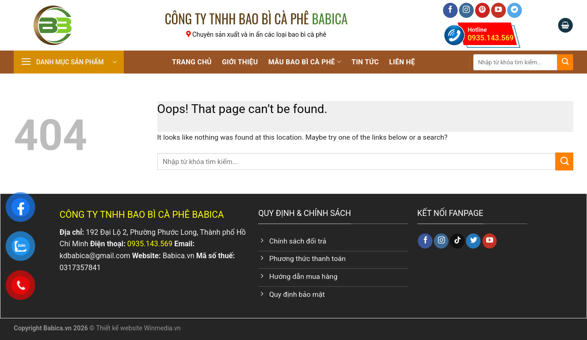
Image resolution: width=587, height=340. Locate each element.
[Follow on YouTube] (498, 10)
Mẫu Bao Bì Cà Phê (304, 61)
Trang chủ (192, 62)
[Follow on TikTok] (457, 241)
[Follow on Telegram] (514, 10)
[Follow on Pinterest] (482, 10)
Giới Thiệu (240, 62)
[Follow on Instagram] (466, 10)
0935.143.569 (491, 33)
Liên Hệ (402, 62)
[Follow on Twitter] (473, 241)
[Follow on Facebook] (450, 10)
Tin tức (365, 62)
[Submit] (565, 62)
